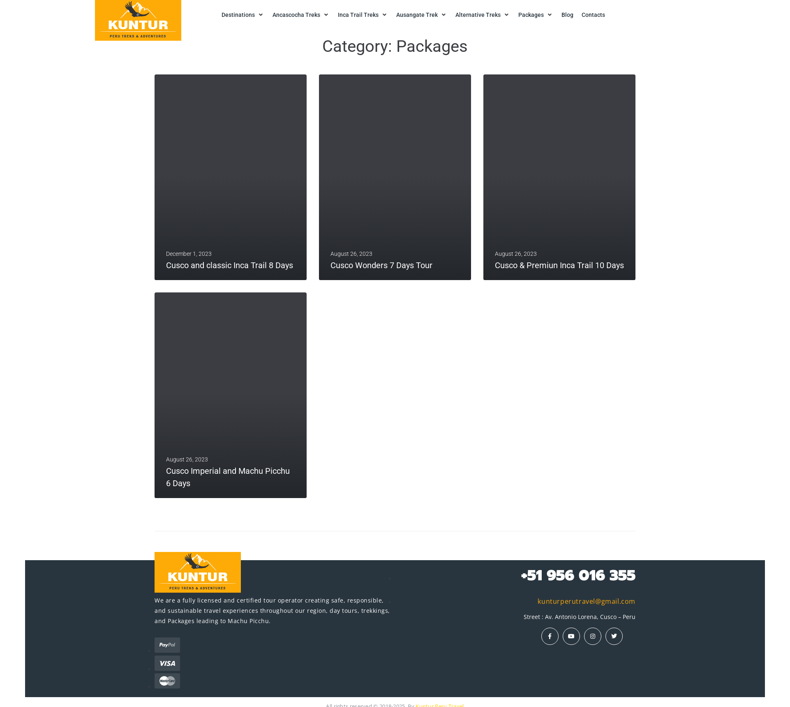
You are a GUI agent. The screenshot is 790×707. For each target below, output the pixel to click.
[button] (242, 14)
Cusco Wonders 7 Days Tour (381, 265)
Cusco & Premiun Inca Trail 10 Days (559, 265)
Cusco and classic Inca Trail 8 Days (229, 265)
